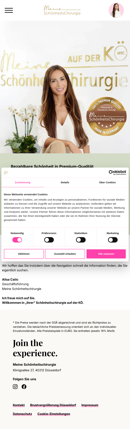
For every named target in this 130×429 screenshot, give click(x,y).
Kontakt (19, 405)
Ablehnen (24, 253)
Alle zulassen (106, 253)
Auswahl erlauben (65, 253)
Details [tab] (65, 182)
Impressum (89, 405)
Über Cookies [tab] (107, 182)
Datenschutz (22, 414)
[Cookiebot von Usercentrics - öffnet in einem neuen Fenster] (111, 172)
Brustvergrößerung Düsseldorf (53, 405)
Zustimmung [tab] (22, 182)
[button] (9, 10)
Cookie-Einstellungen (53, 414)
